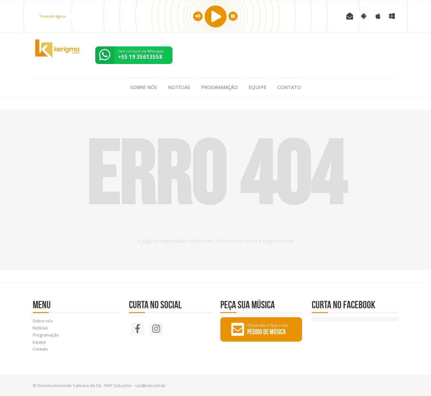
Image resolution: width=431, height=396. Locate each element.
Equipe (257, 87)
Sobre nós (143, 87)
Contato (289, 87)
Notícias (179, 87)
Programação (219, 87)
